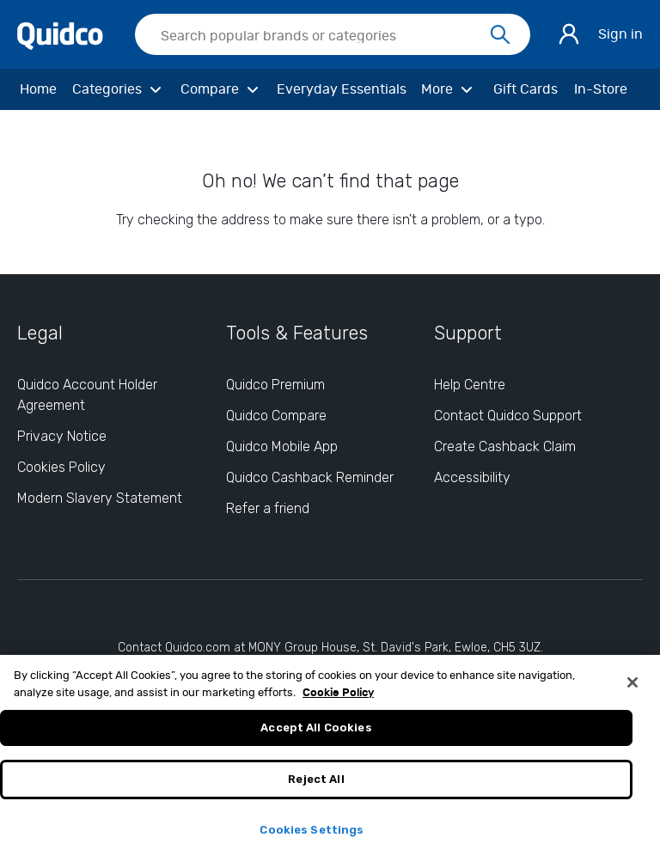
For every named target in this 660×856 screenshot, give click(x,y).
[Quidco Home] (60, 33)
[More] (449, 89)
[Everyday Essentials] (341, 89)
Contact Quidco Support (508, 415)
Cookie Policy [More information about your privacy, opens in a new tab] (338, 698)
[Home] (37, 89)
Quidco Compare (276, 415)
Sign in (620, 34)
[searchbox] (332, 34)
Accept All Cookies (315, 733)
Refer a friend (267, 508)
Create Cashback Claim (505, 446)
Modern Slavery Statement (99, 498)
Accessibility (472, 477)
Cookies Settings (312, 834)
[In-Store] (600, 89)
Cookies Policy (61, 467)
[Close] (632, 688)
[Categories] (119, 89)
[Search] (500, 35)
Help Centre (469, 384)
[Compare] (222, 89)
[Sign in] (569, 34)
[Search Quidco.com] (322, 36)
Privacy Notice (62, 436)
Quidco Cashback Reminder (310, 477)
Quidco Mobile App (282, 446)
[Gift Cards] (525, 89)
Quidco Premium (275, 384)
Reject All (316, 784)
